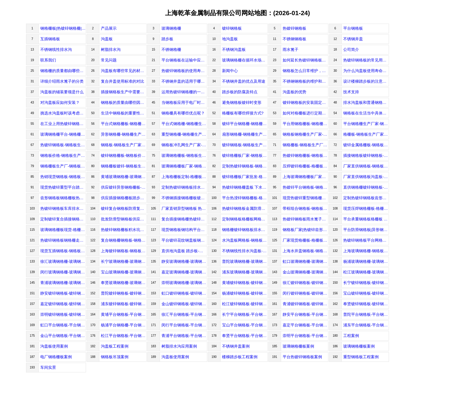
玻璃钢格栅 (171, 28)
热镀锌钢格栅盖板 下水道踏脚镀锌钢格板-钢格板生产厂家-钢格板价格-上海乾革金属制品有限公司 (245, 187)
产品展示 (109, 28)
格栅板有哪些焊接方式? (243, 113)
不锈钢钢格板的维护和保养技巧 (305, 81)
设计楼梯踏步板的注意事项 (366, 81)
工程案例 (351, 335)
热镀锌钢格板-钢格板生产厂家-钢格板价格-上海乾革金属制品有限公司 (63, 145)
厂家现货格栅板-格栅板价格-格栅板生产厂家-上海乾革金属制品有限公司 (305, 240)
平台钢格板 (353, 28)
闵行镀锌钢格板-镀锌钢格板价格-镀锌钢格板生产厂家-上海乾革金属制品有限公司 (305, 293)
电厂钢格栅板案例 (56, 357)
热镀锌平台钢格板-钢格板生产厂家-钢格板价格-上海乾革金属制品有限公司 (305, 187)
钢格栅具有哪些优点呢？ (183, 113)
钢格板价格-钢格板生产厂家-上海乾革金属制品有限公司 (63, 155)
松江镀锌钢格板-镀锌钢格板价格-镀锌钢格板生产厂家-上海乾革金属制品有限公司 (245, 304)
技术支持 (351, 92)
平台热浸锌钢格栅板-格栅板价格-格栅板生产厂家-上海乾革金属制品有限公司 (245, 198)
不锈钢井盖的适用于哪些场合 (184, 81)
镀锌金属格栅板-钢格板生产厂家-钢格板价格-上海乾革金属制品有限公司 (366, 145)
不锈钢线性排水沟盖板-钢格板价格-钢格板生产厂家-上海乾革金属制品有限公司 (245, 251)
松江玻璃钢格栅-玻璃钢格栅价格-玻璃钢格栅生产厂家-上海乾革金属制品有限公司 (366, 272)
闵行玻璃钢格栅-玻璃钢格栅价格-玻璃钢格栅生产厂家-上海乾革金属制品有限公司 (63, 272)
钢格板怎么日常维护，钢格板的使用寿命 (305, 70)
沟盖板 (107, 39)
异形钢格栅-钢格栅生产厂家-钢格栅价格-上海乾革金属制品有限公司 (124, 134)
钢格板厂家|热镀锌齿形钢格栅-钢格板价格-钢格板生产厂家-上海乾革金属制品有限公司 (305, 229)
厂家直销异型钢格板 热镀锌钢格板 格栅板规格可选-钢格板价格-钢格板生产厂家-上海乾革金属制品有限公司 (184, 208)
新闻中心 (230, 70)
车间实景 (48, 367)
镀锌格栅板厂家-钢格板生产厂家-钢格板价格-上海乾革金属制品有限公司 (245, 155)
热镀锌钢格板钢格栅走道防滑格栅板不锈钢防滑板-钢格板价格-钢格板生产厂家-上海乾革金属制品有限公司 (63, 240)
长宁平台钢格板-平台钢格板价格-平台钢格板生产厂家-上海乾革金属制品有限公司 (245, 314)
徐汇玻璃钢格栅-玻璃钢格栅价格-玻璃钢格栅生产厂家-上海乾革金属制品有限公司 (63, 261)
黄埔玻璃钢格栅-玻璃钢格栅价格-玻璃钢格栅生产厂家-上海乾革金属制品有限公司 (124, 176)
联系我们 (48, 60)
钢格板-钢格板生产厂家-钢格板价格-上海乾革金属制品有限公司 (124, 145)
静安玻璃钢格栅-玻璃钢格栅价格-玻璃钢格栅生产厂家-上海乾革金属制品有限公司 (184, 261)
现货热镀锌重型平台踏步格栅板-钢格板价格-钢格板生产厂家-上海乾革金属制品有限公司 (63, 187)
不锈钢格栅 (171, 49)
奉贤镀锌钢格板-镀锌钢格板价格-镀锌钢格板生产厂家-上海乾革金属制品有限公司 (366, 304)
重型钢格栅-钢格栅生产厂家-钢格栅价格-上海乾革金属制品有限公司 (184, 134)
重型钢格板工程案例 (361, 357)
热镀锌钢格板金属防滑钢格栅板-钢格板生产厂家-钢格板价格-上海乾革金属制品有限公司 (245, 208)
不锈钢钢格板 (294, 39)
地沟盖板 (230, 39)
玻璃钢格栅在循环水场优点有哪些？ (245, 60)
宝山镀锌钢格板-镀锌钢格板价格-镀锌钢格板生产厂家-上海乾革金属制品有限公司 (366, 293)
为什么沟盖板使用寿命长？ (366, 70)
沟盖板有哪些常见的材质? (123, 70)
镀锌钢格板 (232, 28)
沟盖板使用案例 (54, 346)
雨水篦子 (290, 49)
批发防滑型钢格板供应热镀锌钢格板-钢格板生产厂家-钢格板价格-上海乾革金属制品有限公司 (124, 219)
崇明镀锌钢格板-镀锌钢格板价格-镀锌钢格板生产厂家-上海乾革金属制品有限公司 (63, 314)
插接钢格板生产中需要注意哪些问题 (124, 92)
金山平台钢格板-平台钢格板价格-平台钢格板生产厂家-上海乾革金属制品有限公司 (63, 335)
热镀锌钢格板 (294, 28)
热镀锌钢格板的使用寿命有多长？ (184, 70)
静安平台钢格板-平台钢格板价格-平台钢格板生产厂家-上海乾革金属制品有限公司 (305, 314)
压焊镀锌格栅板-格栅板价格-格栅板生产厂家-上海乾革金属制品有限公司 (305, 166)
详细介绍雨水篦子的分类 (62, 81)
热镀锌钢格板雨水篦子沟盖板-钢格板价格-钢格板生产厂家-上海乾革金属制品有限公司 (305, 219)
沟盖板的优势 (294, 92)
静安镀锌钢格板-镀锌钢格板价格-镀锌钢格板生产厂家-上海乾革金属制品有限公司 (63, 293)
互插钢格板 (50, 39)
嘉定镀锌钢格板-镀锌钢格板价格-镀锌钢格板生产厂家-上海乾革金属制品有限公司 (63, 304)
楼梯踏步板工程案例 (239, 357)
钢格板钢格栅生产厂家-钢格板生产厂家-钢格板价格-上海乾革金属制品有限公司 (305, 134)
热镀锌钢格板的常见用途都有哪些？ (366, 60)
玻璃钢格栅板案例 (298, 346)
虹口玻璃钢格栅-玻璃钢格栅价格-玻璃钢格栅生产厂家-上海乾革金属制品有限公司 (305, 261)
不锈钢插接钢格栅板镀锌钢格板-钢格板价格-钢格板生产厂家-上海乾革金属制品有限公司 (184, 198)
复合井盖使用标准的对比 (122, 81)
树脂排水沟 (111, 49)
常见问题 (109, 60)
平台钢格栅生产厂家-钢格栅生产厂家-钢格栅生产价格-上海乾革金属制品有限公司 (366, 123)
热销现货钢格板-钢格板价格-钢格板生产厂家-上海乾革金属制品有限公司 (63, 176)
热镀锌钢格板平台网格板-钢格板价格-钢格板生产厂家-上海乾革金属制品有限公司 (366, 240)
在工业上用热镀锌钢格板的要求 (63, 123)
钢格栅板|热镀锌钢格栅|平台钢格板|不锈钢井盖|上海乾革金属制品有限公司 (63, 28)
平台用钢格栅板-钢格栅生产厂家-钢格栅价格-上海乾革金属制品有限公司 (305, 123)
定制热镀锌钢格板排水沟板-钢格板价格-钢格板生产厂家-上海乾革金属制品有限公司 (184, 187)
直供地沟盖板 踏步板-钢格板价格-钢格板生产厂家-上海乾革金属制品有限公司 (184, 251)
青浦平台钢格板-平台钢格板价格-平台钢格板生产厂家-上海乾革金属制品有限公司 (184, 335)
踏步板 (167, 39)
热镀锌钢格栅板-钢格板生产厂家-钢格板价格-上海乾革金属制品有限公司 (305, 155)
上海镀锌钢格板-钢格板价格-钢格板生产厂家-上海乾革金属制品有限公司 (124, 251)
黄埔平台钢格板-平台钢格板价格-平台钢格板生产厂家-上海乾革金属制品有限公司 (124, 314)
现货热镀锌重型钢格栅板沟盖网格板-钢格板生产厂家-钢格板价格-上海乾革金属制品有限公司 (305, 198)
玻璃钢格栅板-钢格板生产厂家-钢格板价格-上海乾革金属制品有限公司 (184, 155)
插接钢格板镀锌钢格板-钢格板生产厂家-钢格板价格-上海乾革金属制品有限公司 (366, 155)
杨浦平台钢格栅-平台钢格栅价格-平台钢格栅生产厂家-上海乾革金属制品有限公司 (124, 325)
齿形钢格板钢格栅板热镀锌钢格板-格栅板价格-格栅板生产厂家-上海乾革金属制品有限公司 (63, 198)
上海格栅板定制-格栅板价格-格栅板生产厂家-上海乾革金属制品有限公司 (184, 176)
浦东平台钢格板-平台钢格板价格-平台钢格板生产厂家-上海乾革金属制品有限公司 (366, 325)
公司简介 (351, 49)
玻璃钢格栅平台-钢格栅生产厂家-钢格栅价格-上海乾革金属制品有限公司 (63, 134)
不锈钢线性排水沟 (56, 49)
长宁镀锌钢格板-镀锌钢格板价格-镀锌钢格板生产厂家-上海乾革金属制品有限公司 (366, 282)
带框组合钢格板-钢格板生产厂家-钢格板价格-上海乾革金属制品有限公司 (305, 208)
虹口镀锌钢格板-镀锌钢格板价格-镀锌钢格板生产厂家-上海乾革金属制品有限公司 (184, 293)
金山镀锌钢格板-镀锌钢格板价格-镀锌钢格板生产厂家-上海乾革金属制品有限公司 (184, 304)
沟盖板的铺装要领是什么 (62, 92)
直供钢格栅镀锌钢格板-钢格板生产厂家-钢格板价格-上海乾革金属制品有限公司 (366, 187)
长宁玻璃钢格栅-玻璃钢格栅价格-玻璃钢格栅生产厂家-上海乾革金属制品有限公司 (124, 261)
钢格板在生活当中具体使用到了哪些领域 (366, 113)
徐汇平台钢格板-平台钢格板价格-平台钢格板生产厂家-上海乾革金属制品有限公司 (184, 314)
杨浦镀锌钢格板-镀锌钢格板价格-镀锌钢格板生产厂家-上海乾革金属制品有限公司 (245, 293)
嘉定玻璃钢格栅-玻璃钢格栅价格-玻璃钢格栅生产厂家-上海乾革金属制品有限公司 (184, 272)
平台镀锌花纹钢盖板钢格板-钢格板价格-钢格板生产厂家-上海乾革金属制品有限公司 (184, 240)
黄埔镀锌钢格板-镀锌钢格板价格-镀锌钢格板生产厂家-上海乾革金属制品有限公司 (245, 282)
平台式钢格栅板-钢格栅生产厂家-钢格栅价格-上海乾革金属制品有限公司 (124, 123)
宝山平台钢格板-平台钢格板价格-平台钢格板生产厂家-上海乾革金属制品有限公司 (245, 325)
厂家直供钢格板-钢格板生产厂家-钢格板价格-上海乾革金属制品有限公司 (366, 166)
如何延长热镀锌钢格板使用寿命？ (305, 60)
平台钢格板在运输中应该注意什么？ (184, 60)
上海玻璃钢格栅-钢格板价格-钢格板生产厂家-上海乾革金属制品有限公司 (366, 251)
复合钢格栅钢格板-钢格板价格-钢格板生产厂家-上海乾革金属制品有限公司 (124, 240)
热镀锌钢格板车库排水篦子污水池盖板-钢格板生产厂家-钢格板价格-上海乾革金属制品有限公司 (63, 208)
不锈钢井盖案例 (236, 346)
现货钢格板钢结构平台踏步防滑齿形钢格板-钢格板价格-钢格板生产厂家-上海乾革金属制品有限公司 (184, 229)
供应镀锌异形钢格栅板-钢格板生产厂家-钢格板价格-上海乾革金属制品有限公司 (124, 187)
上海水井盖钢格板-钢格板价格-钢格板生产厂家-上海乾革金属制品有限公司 (305, 251)
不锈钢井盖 (353, 39)
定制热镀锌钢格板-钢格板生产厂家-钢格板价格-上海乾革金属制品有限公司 (245, 166)
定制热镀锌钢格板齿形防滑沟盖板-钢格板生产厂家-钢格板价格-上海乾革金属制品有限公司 (366, 198)
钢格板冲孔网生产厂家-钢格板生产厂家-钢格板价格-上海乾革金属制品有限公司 (184, 145)
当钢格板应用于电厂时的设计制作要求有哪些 (184, 102)
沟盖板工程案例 (114, 346)
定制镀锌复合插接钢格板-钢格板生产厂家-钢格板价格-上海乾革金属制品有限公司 (63, 219)
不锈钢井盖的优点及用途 (243, 81)
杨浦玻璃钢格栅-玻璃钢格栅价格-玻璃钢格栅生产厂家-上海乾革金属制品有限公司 (366, 261)
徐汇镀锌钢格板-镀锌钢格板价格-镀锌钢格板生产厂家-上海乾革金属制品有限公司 (305, 282)
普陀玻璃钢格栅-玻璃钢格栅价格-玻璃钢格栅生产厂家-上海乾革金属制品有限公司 (245, 261)
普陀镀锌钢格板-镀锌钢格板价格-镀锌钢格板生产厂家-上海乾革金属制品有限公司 (124, 293)
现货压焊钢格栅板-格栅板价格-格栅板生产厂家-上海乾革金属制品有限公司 (366, 208)
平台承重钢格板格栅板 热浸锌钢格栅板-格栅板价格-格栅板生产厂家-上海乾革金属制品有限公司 (366, 219)
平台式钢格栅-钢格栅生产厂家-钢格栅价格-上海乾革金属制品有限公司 (184, 123)
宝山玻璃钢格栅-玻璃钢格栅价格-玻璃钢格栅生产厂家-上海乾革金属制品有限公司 (124, 272)
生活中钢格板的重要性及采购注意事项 (124, 113)
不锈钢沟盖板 (234, 49)
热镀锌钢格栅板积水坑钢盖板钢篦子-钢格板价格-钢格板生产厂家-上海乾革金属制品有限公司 (124, 229)
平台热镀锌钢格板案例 (302, 357)
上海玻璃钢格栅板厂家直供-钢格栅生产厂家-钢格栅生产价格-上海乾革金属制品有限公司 (305, 176)
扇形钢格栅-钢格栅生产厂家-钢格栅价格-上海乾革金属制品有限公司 (245, 134)
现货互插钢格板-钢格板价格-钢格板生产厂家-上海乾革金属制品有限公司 (63, 251)
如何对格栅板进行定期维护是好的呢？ (305, 113)
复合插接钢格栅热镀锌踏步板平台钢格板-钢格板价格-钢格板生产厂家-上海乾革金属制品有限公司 (184, 219)
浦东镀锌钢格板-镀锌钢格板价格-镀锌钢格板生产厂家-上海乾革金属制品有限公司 (124, 304)
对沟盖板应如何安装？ (60, 102)
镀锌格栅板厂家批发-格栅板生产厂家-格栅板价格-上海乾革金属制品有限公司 (245, 176)
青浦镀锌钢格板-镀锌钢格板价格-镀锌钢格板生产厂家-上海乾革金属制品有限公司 (305, 304)
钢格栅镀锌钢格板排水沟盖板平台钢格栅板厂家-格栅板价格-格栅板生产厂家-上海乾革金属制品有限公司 (245, 229)
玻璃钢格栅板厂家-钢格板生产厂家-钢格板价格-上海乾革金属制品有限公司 (184, 166)
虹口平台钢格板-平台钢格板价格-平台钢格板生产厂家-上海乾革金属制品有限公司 (63, 325)
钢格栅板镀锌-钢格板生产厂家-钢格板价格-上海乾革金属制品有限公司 (124, 166)
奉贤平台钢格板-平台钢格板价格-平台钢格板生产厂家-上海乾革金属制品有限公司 (245, 335)
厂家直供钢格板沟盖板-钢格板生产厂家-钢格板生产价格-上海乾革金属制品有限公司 (366, 176)
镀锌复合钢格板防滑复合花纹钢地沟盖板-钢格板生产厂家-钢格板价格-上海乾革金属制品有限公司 (124, 208)
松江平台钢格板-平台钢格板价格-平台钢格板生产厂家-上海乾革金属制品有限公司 (124, 335)
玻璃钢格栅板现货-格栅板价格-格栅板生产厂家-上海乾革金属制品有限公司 (63, 229)
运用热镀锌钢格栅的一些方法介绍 (184, 92)
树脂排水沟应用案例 (179, 346)
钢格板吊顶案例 (114, 357)
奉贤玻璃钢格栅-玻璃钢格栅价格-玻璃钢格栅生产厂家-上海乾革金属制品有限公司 (124, 282)
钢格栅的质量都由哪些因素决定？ (63, 70)
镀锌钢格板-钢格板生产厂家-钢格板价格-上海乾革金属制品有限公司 (245, 145)
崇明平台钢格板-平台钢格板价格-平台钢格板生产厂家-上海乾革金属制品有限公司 (305, 335)
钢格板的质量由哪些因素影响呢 (124, 102)
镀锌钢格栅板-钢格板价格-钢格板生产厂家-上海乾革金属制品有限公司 (124, 155)
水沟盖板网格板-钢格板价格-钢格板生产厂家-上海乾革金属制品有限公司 (245, 240)
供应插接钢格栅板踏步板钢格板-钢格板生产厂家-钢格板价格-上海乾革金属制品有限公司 (124, 198)
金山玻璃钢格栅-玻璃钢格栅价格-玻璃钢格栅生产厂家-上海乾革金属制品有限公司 (305, 272)
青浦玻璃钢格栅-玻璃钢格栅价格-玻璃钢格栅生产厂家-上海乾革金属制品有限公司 (63, 282)
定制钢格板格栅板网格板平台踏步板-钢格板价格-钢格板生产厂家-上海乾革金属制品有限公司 (245, 219)
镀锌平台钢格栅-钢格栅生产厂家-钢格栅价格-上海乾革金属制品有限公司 (245, 123)
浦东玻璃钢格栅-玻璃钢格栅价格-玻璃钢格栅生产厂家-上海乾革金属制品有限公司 (245, 272)
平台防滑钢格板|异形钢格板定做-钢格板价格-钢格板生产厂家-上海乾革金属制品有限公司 (366, 229)
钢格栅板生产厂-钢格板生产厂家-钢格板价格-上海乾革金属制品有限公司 (63, 166)
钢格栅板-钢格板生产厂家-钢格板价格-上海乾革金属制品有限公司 (305, 145)
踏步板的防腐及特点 (239, 92)
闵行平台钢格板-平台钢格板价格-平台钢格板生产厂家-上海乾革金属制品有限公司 (184, 325)
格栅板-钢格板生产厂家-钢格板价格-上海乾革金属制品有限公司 (366, 134)
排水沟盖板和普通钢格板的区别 (366, 102)
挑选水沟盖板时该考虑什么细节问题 (63, 113)
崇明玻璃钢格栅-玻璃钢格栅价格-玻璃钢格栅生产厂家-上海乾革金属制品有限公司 (184, 282)
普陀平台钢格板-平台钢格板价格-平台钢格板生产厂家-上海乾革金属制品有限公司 (366, 314)
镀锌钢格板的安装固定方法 (305, 102)
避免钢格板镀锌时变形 (241, 102)
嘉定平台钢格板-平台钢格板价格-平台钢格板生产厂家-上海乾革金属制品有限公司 (305, 325)
